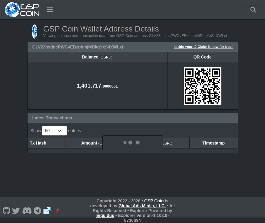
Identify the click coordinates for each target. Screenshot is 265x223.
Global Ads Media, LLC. (142, 205)
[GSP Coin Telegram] (37, 210)
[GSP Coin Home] (22, 9)
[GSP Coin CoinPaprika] (56, 210)
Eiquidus (105, 215)
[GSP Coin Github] (6, 210)
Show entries (56, 130)
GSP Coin (154, 200)
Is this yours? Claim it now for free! (203, 46)
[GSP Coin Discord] (27, 210)
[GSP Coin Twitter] (16, 210)
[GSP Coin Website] (47, 210)
